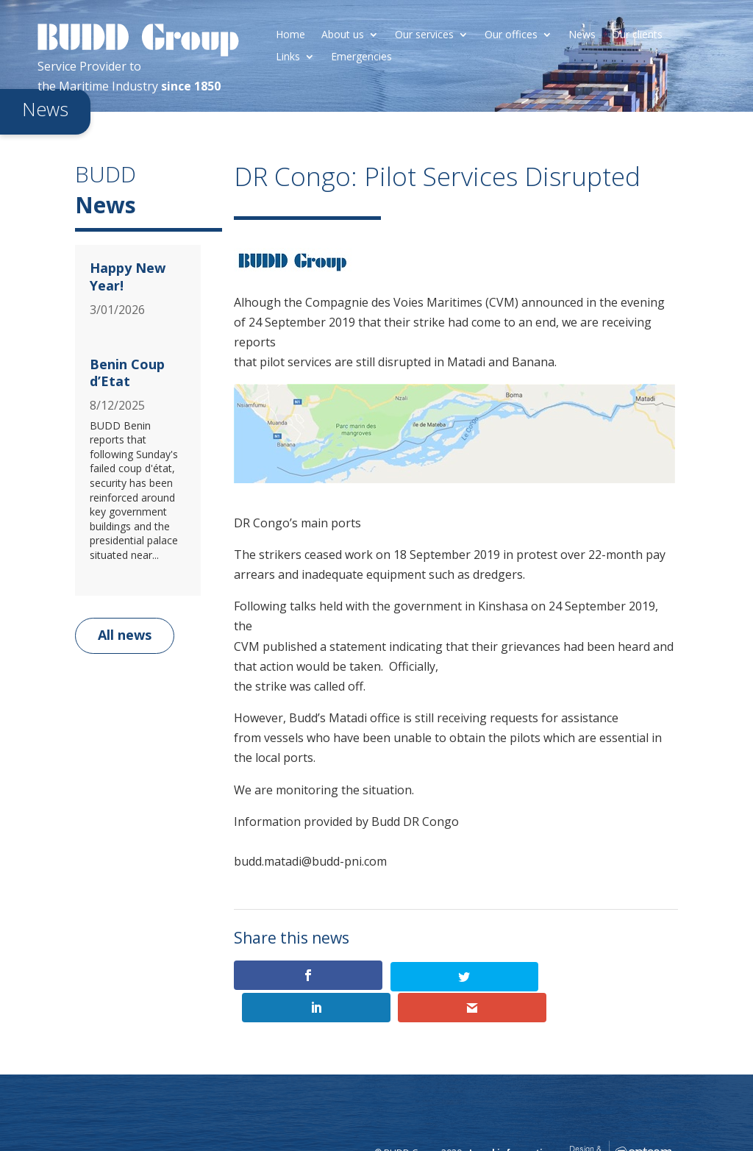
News (582, 35)
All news (124, 635)
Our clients (637, 35)
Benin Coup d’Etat (127, 372)
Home (290, 35)
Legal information (511, 1121)
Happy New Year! (127, 276)
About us (342, 35)
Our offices (511, 35)
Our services (424, 35)
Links (288, 57)
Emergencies (361, 57)
